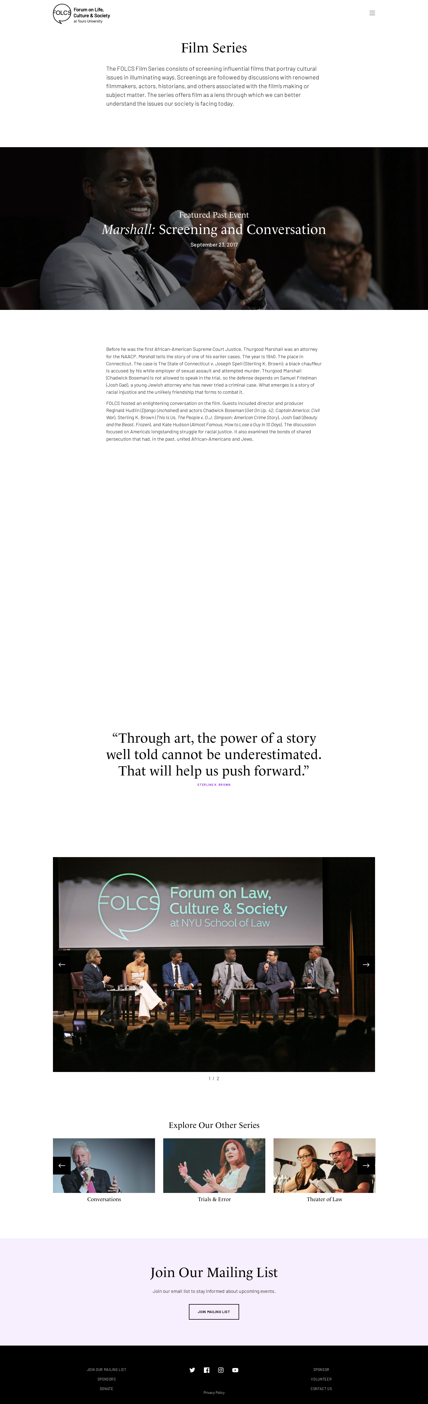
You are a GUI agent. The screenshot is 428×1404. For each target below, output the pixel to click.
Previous (62, 964)
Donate (107, 1389)
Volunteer (321, 1379)
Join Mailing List (214, 1312)
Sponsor (321, 1370)
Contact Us (321, 1389)
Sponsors (106, 1379)
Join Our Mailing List (106, 1370)
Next (366, 964)
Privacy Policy (214, 1392)
